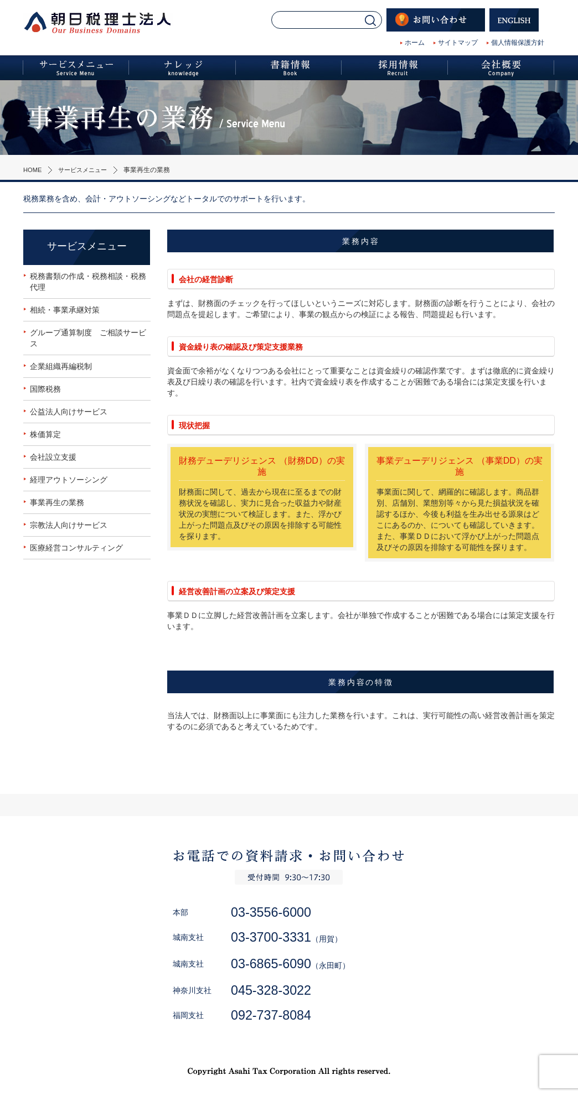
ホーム (415, 42)
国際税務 (45, 389)
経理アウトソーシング (68, 479)
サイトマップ (458, 42)
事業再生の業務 (57, 502)
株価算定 (45, 434)
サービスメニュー (86, 170)
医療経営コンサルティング (76, 547)
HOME (33, 170)
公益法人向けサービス (68, 411)
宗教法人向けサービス (68, 525)
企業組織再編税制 (61, 366)
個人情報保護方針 (517, 42)
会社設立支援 (53, 457)
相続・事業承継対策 (65, 309)
